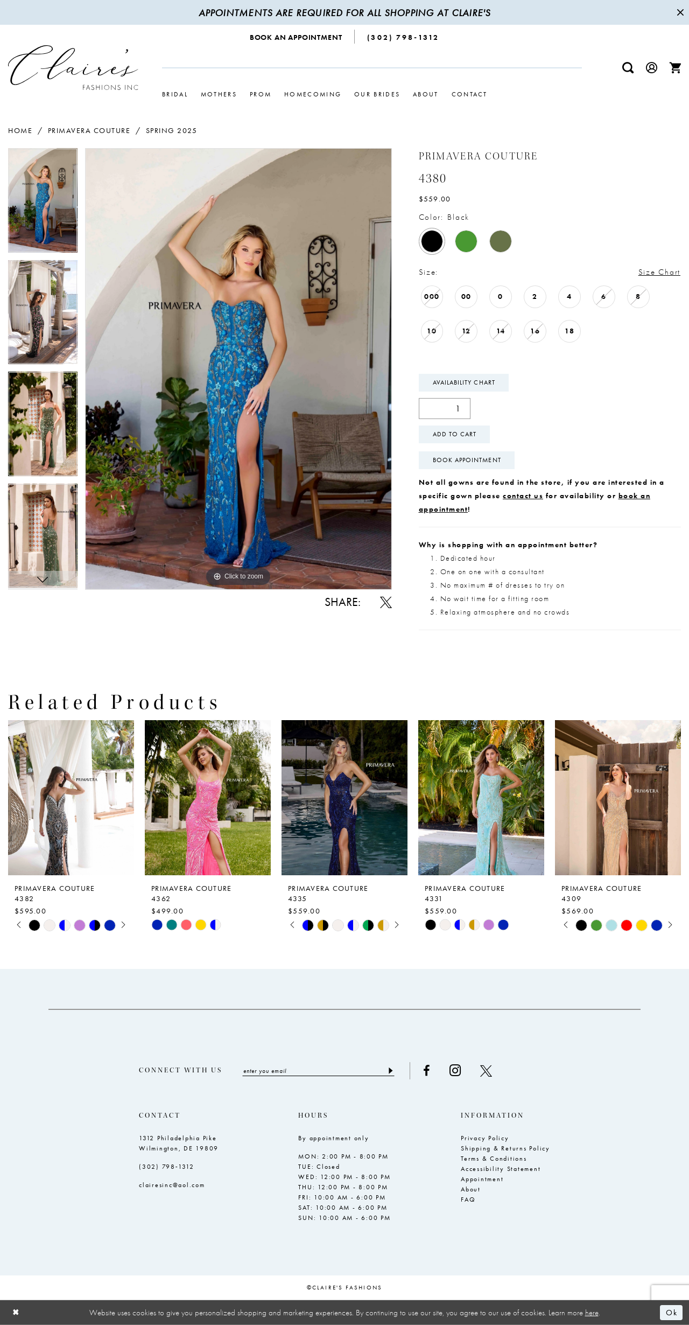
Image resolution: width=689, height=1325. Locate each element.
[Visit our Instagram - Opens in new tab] (455, 1070)
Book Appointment (467, 460)
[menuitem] (296, 37)
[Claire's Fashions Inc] (73, 67)
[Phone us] (403, 37)
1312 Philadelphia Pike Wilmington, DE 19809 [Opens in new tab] (179, 1143)
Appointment (482, 1179)
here (592, 1312)
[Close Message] (679, 12)
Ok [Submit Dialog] (671, 1312)
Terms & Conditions (494, 1158)
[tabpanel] (43, 204)
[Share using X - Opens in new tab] (386, 602)
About (471, 1189)
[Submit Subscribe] (390, 1070)
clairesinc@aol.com (172, 1185)
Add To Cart (455, 434)
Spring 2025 (172, 130)
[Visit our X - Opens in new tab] (486, 1071)
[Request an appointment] (296, 37)
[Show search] (628, 67)
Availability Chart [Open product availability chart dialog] (464, 382)
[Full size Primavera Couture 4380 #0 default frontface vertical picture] (238, 369)
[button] (652, 67)
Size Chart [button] (659, 272)
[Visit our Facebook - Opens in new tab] (426, 1071)
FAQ (468, 1199)
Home (20, 130)
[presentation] (71, 797)
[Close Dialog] (16, 1312)
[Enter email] (318, 1070)
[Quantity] (444, 408)
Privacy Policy (485, 1138)
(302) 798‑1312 (166, 1166)
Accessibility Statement (500, 1168)
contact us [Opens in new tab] (523, 495)
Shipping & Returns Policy (505, 1148)
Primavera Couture (89, 130)
